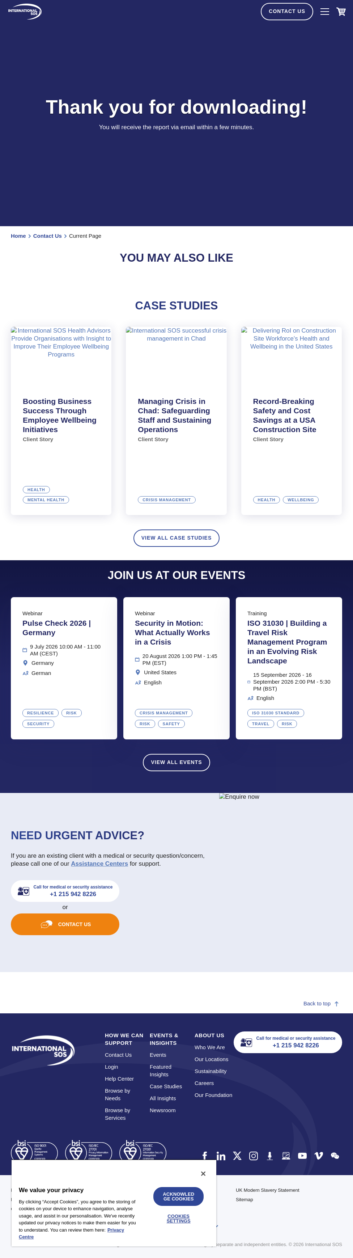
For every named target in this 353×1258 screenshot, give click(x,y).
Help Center (119, 1079)
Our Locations (211, 1059)
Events (158, 1055)
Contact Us (287, 11)
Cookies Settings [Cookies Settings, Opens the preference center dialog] (179, 1218)
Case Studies (166, 1086)
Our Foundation (213, 1095)
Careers (204, 1083)
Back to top (321, 1003)
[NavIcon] (324, 11)
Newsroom (163, 1110)
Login (111, 1067)
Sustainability (210, 1071)
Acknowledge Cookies (178, 1196)
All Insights (163, 1098)
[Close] (203, 1174)
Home (18, 236)
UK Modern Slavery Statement (267, 1190)
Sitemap (244, 1199)
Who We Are (210, 1047)
